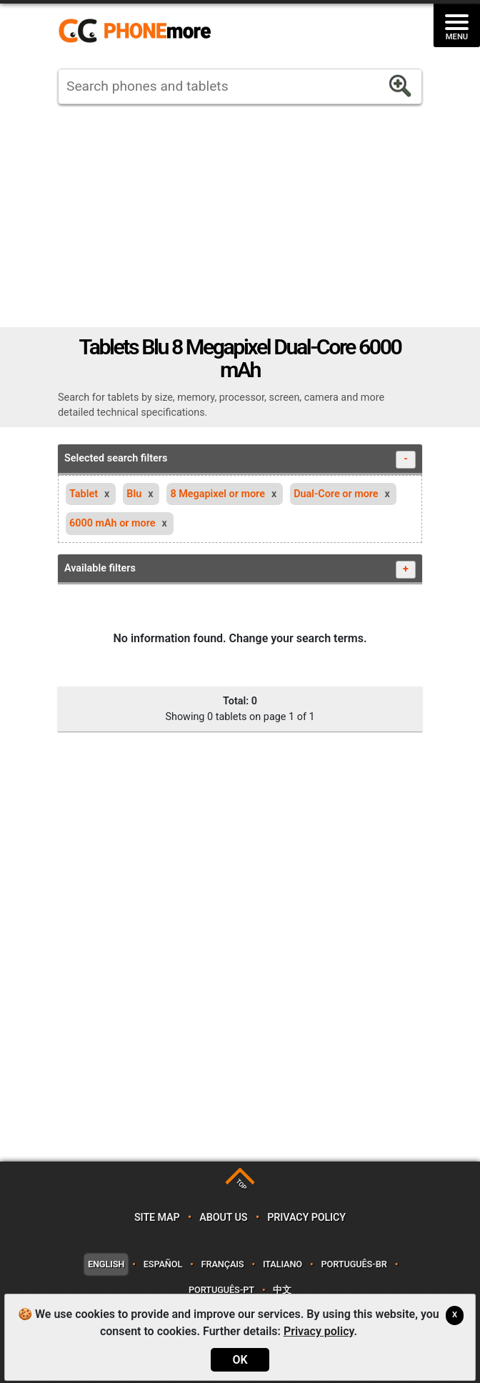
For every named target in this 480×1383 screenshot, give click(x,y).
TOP (241, 1185)
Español (163, 1264)
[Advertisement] (240, 216)
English (106, 1264)
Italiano (282, 1264)
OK (239, 1360)
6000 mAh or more (112, 523)
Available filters (240, 570)
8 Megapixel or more (217, 494)
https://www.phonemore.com (138, 31)
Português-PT (221, 1289)
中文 (282, 1289)
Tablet (83, 494)
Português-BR (353, 1264)
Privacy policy (306, 1218)
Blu (133, 494)
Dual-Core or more (336, 494)
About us (223, 1218)
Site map (157, 1218)
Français (222, 1264)
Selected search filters (240, 460)
